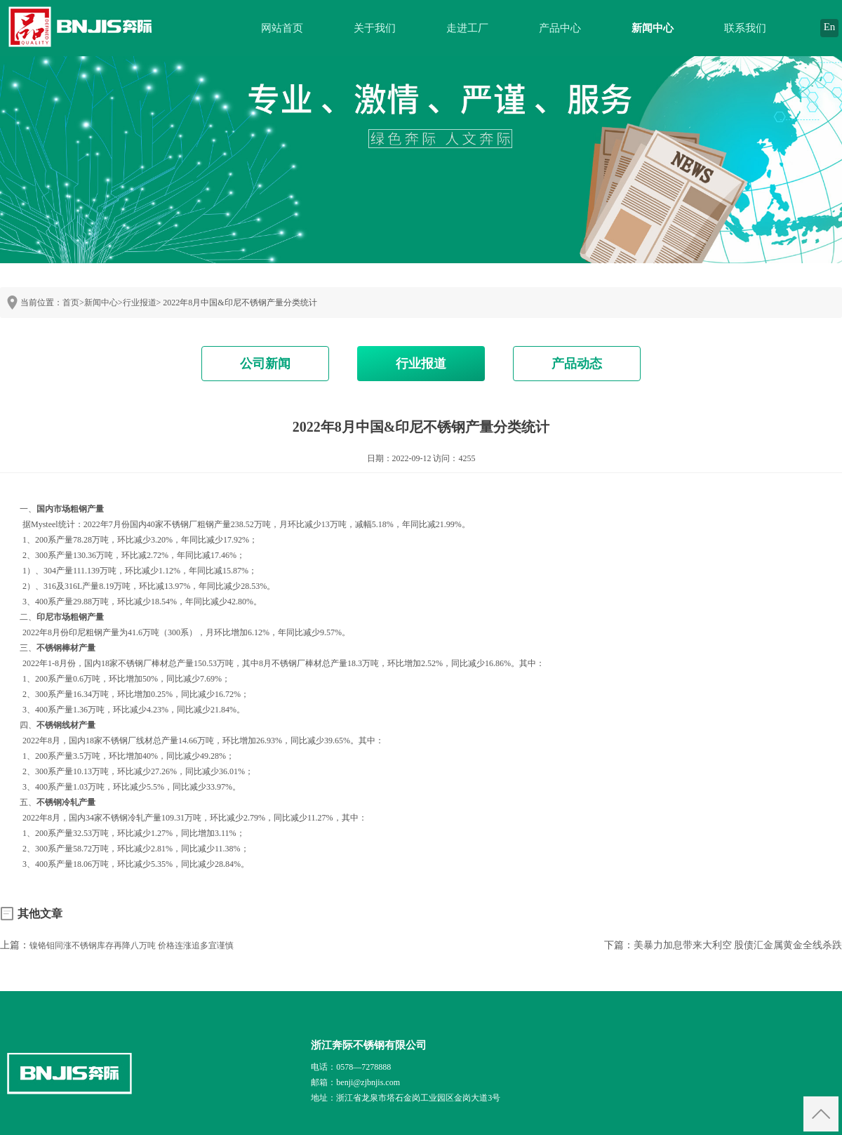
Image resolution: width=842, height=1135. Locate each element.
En (830, 26)
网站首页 (282, 28)
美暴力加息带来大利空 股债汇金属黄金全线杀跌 (738, 945)
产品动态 (577, 364)
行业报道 (139, 302)
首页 (70, 302)
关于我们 (375, 28)
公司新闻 (265, 364)
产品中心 (560, 28)
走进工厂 (467, 28)
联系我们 (745, 28)
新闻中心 (653, 28)
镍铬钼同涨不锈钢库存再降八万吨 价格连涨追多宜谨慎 (131, 945)
